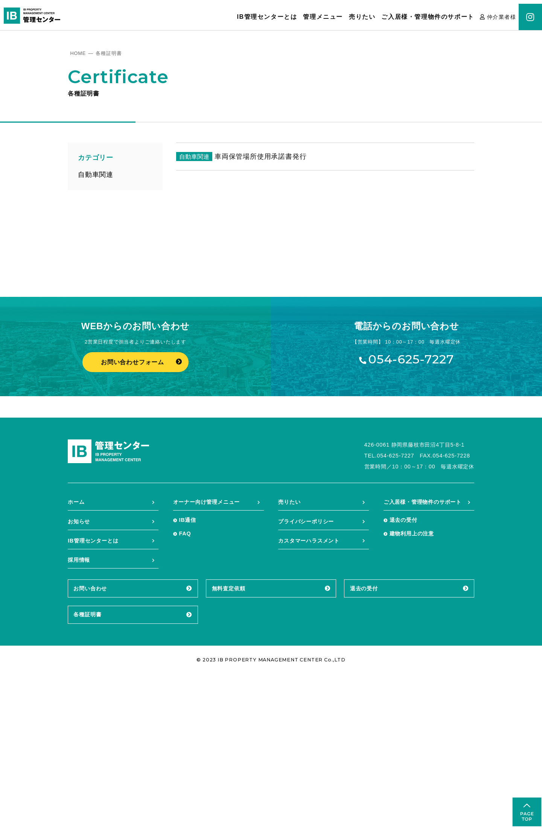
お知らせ (79, 686)
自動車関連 (95, 174)
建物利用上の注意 (412, 698)
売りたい (362, 17)
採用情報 (79, 725)
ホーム (76, 667)
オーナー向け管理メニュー (206, 667)
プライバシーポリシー (306, 686)
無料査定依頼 (228, 753)
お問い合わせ (90, 753)
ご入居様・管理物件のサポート (427, 17)
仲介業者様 (501, 17)
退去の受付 (403, 685)
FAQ (185, 698)
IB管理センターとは (267, 17)
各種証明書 (87, 779)
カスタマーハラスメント (309, 705)
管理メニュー (323, 17)
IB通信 (187, 685)
